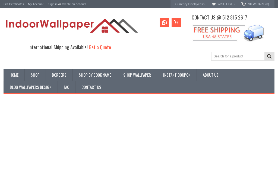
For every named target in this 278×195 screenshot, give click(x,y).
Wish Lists (225, 4)
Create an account (74, 4)
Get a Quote (100, 47)
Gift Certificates (14, 4)
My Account (35, 4)
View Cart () (258, 4)
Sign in (53, 4)
